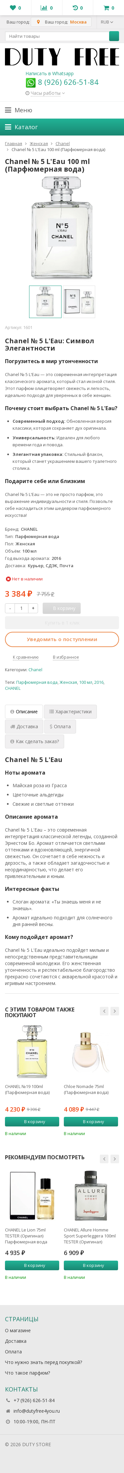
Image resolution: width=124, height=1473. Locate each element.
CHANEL (13, 688)
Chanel (35, 670)
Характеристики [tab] (70, 711)
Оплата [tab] (60, 726)
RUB (107, 22)
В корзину (31, 1121)
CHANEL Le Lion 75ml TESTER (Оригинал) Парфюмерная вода (26, 1236)
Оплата (13, 1351)
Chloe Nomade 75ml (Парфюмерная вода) (86, 1089)
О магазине (18, 1330)
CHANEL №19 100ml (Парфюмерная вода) (27, 1089)
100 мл (85, 682)
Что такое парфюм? (27, 1373)
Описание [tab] (24, 711)
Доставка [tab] (24, 726)
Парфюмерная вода (37, 682)
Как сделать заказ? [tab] (34, 741)
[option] (45, 302)
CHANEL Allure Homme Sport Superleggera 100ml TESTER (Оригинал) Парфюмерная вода (90, 1236)
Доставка (15, 1341)
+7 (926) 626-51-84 (34, 1400)
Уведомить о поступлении (62, 639)
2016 (98, 682)
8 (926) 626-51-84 (62, 82)
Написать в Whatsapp (49, 73)
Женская (68, 682)
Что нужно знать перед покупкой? (43, 1362)
